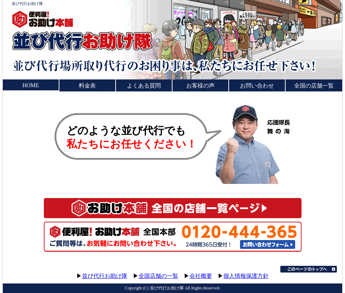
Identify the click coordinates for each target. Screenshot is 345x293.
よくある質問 (144, 86)
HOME (30, 85)
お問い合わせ (257, 86)
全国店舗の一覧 (158, 276)
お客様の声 (200, 86)
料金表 (87, 86)
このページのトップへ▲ (308, 269)
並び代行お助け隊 (104, 276)
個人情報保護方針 (246, 276)
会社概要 (200, 276)
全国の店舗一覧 (314, 86)
